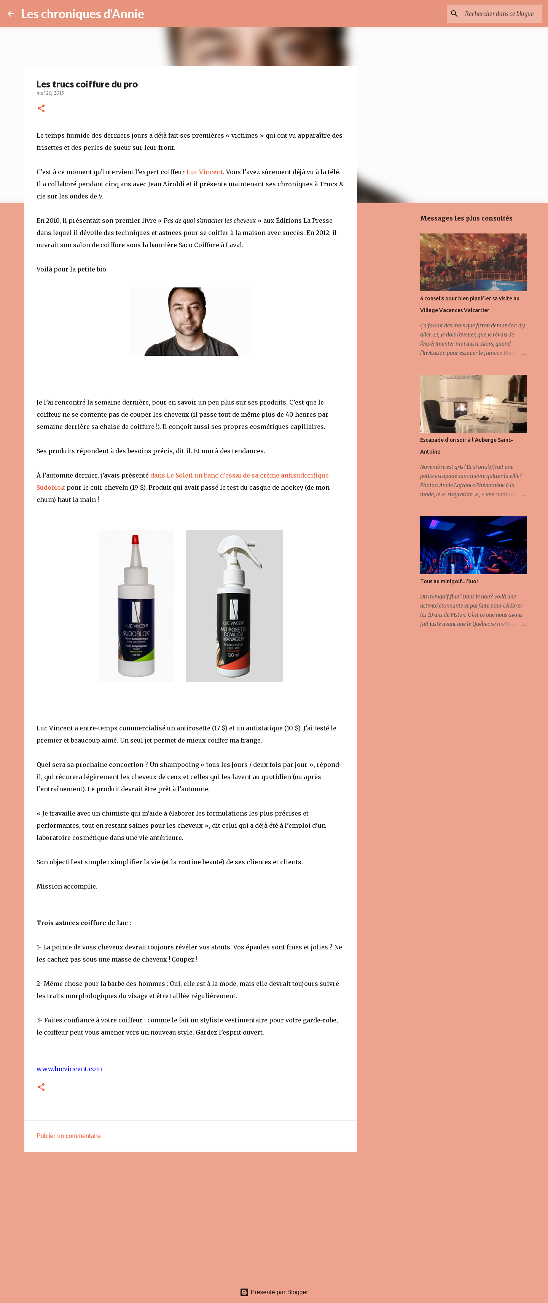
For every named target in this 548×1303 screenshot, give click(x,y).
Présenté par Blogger (274, 1292)
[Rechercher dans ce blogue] (502, 14)
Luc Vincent (204, 172)
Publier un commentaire (69, 1136)
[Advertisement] (190, 1216)
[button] (41, 109)
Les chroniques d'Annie (82, 13)
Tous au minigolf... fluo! (449, 581)
